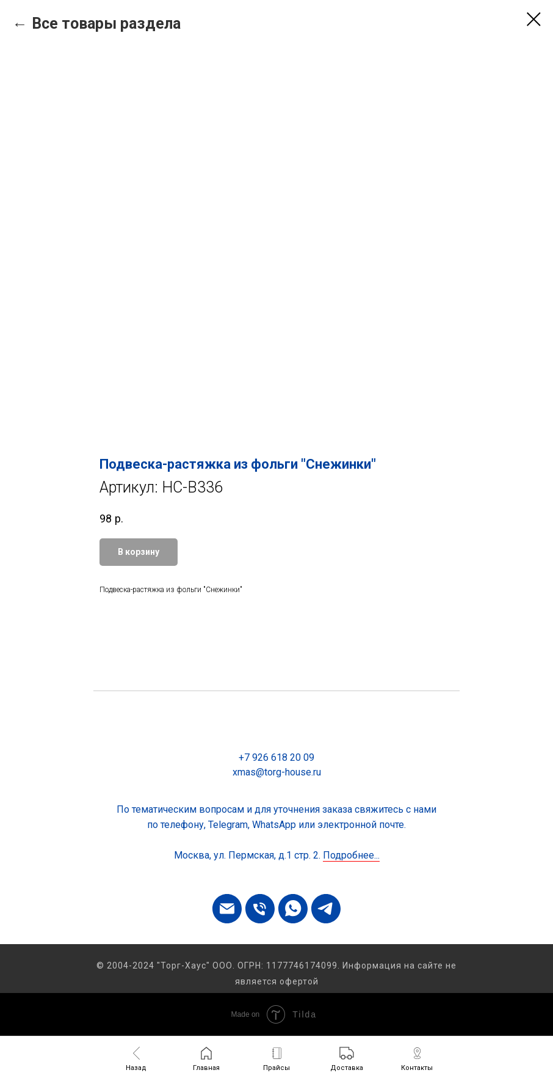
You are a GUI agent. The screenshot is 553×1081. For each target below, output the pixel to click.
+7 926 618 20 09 (276, 757)
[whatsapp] (293, 908)
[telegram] (326, 908)
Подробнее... (351, 855)
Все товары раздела (106, 23)
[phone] (260, 908)
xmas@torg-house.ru (277, 772)
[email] (227, 908)
